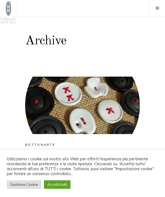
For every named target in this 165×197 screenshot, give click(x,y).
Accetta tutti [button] (57, 184)
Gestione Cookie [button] (24, 184)
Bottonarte (40, 145)
